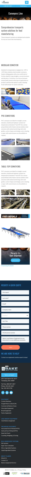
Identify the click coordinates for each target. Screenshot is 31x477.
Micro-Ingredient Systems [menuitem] (8, 448)
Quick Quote (23, 6)
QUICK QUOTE (15, 260)
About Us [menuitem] (4, 458)
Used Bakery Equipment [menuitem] (8, 420)
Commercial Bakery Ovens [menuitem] (8, 406)
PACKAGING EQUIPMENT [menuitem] (8, 426)
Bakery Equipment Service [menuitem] (8, 462)
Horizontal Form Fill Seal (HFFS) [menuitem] (10, 428)
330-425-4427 (10, 386)
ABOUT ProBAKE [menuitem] (6, 456)
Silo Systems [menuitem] (4, 443)
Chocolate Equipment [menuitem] (7, 408)
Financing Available (7, 266)
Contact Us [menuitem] (4, 460)
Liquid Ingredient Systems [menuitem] (8, 450)
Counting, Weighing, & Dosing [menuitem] (9, 435)
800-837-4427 (11, 384)
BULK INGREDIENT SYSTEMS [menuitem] (9, 441)
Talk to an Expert (9, 375)
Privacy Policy (22, 470)
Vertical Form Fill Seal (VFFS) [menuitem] (9, 431)
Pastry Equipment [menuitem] (6, 413)
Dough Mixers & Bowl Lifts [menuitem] (9, 403)
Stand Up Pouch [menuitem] (5, 433)
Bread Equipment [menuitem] (6, 410)
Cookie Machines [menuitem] (6, 401)
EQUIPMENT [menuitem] (5, 399)
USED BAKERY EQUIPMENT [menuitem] (9, 419)
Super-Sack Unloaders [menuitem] (7, 445)
